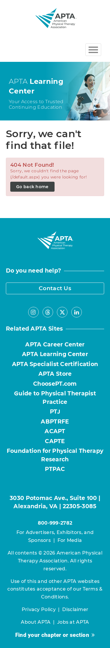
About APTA (35, 622)
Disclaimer (75, 609)
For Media (69, 540)
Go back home (32, 186)
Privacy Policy (39, 609)
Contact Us (55, 288)
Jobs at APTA (73, 622)
